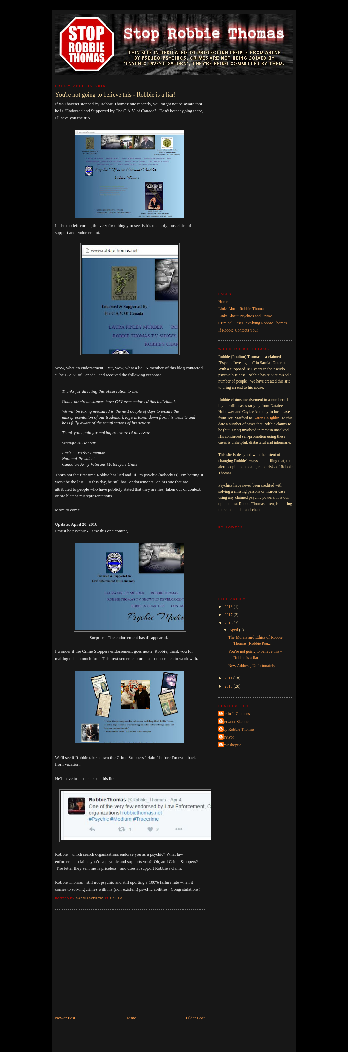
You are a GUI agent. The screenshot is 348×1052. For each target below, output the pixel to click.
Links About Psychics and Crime (245, 315)
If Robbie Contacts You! (238, 330)
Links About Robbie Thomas (241, 308)
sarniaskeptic (230, 745)
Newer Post (65, 1018)
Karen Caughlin (266, 417)
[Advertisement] (130, 963)
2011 (229, 678)
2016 (229, 623)
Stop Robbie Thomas (237, 729)
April (234, 630)
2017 (229, 614)
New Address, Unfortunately (251, 665)
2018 (229, 606)
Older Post (195, 1018)
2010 (229, 686)
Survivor (227, 737)
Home (130, 1018)
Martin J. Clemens (235, 713)
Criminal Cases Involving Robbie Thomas (252, 323)
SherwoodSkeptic (234, 721)
